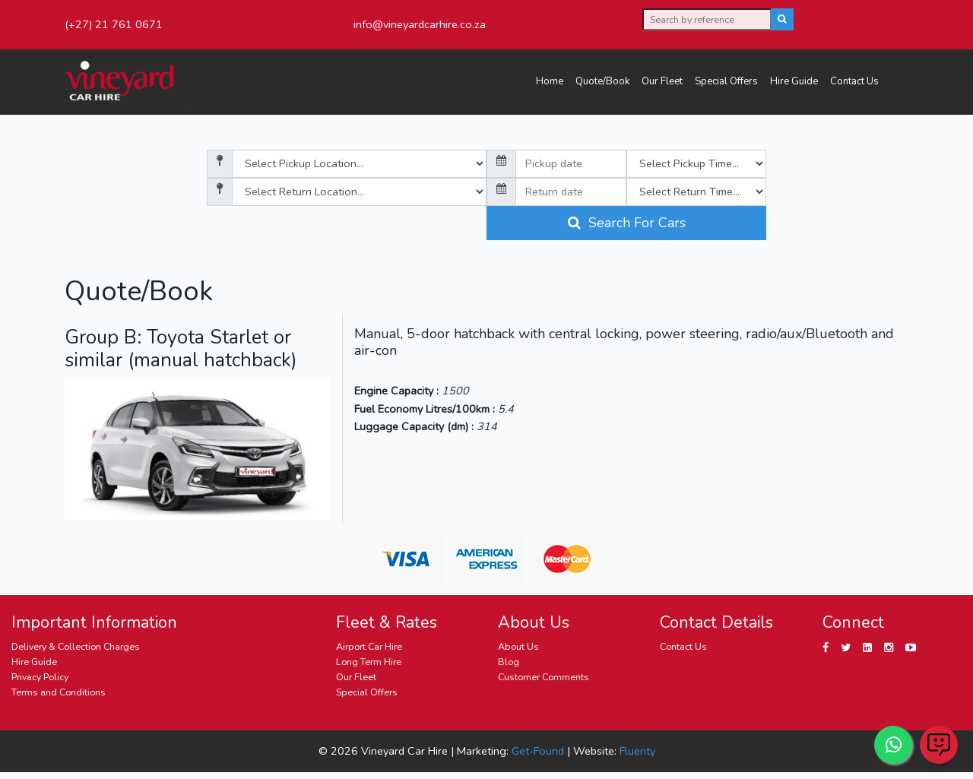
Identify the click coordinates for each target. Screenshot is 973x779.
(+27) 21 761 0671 (114, 24)
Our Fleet (662, 81)
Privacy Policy (39, 676)
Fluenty (637, 750)
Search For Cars (627, 223)
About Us (518, 646)
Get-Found (538, 750)
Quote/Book (602, 81)
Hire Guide (794, 81)
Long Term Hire (368, 661)
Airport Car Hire (369, 646)
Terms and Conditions (58, 692)
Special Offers (726, 81)
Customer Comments (543, 676)
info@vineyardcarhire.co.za (419, 24)
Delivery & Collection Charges (75, 646)
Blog (508, 661)
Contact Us (854, 81)
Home (549, 81)
